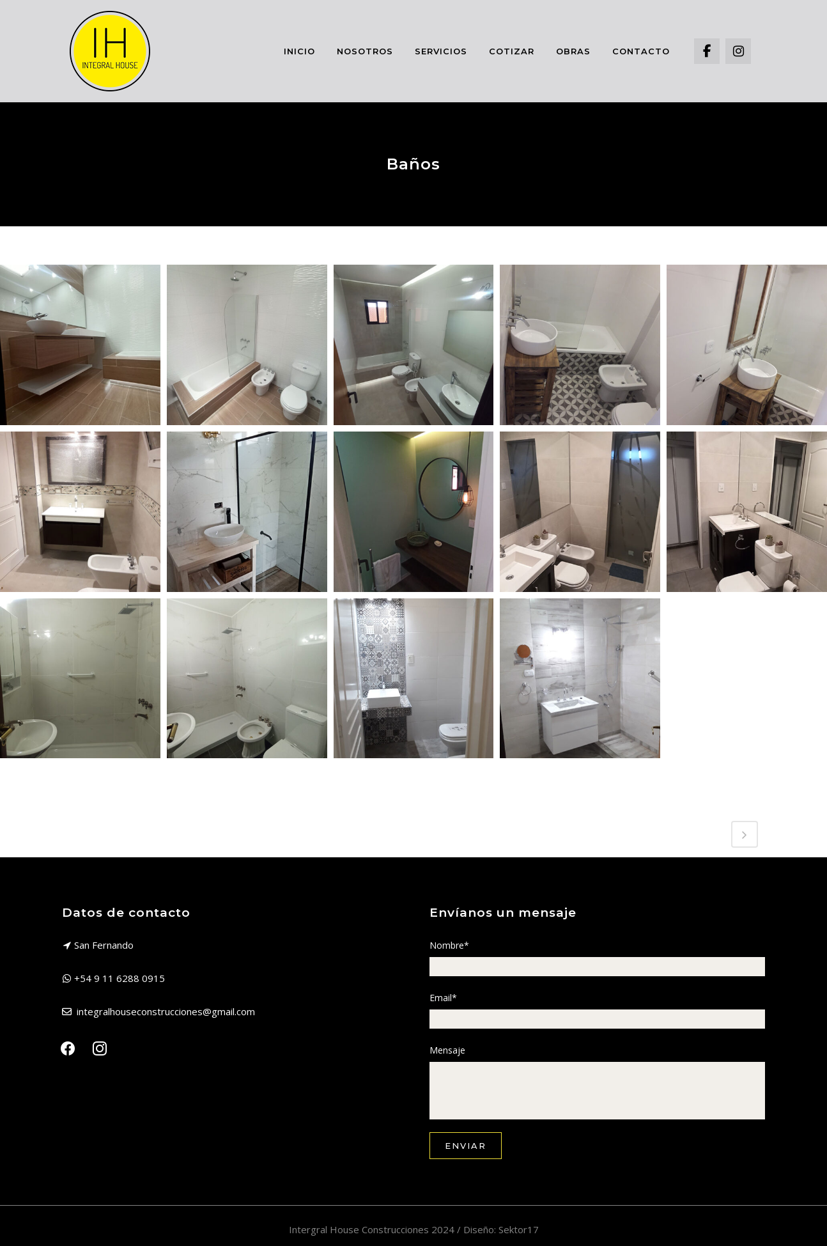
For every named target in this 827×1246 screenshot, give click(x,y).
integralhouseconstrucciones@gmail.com (166, 1011)
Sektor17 (519, 1229)
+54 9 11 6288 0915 (119, 978)
